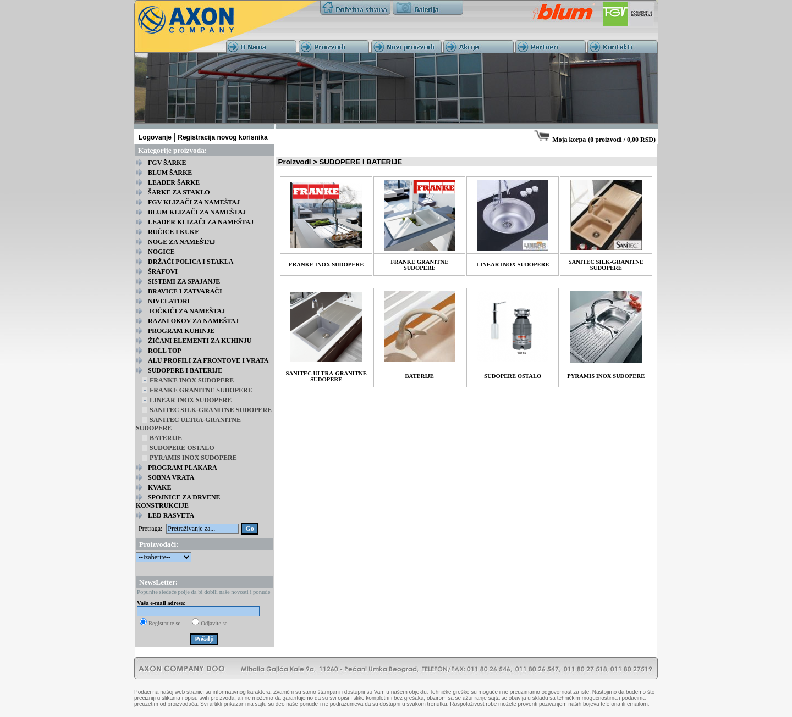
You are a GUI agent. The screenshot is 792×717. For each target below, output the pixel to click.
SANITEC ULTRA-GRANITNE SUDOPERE (326, 376)
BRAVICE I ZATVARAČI (185, 291)
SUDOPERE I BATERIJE (185, 370)
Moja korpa (569, 139)
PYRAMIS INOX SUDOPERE (193, 458)
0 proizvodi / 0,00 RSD (621, 139)
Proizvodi (294, 162)
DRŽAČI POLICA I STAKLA (190, 261)
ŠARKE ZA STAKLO (179, 192)
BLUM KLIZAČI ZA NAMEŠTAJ (197, 212)
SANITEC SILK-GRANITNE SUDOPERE (211, 410)
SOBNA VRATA (171, 477)
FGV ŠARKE (167, 162)
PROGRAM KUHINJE (181, 331)
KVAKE (159, 487)
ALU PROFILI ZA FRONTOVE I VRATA (208, 360)
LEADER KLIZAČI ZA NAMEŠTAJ (201, 222)
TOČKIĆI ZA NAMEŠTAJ (186, 311)
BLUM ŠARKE (170, 172)
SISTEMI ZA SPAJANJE (184, 281)
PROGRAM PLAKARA (182, 467)
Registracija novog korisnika (222, 137)
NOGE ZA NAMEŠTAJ (181, 242)
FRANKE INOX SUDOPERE (192, 380)
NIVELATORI (169, 301)
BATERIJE (166, 438)
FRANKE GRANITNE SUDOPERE (201, 390)
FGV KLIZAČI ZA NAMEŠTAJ (194, 202)
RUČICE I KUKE (173, 232)
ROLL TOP (165, 350)
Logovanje (155, 137)
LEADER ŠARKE (174, 182)
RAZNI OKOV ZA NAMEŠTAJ (193, 321)
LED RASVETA (171, 515)
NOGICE (161, 251)
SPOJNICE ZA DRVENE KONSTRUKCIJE (178, 501)
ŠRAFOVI (163, 271)
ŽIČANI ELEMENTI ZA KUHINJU (199, 340)
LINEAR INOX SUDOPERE (191, 400)
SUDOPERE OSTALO (182, 448)
